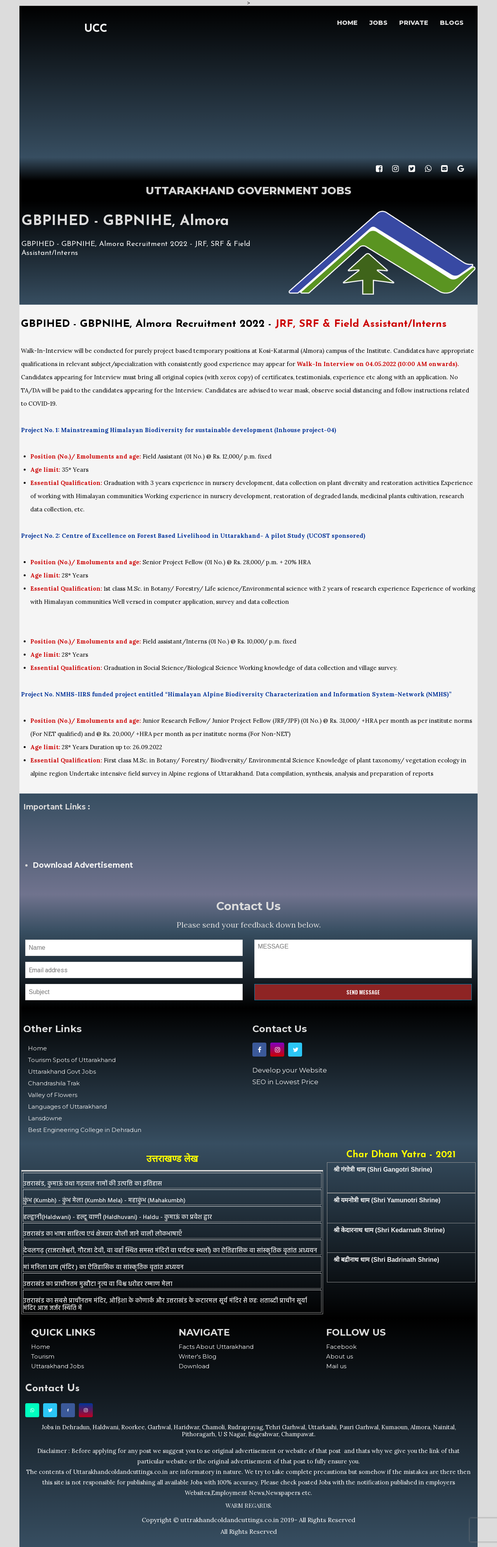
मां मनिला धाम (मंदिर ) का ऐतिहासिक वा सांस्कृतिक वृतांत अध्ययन (103, 1268)
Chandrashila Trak (54, 1083)
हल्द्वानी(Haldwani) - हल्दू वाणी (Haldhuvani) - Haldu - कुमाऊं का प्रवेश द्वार (117, 1217)
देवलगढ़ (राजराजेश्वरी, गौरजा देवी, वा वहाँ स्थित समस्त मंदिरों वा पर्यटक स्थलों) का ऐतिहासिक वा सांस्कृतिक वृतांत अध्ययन (170, 1251)
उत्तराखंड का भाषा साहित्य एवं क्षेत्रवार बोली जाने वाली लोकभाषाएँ (102, 1234)
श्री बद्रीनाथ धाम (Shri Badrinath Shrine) (386, 1259)
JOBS (378, 22)
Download (194, 1366)
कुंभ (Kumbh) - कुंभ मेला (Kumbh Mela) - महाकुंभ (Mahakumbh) (104, 1201)
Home (37, 1048)
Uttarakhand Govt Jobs (62, 1071)
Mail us (336, 1366)
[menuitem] (101, 1347)
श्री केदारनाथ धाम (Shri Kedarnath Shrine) (389, 1230)
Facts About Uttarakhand (216, 1346)
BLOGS (452, 22)
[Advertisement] (248, 99)
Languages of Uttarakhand (67, 1106)
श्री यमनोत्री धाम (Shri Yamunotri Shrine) (387, 1200)
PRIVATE (413, 22)
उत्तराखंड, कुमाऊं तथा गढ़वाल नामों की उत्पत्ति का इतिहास (92, 1184)
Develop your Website (289, 1070)
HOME (347, 22)
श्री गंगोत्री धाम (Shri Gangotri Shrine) (383, 1169)
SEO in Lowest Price (285, 1082)
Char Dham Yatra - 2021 (401, 1155)
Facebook (341, 1346)
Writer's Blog (197, 1356)
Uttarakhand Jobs (57, 1366)
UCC (95, 29)
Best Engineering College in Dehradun (84, 1130)
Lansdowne (45, 1118)
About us (339, 1356)
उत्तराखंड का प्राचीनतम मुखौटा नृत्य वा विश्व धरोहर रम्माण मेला (97, 1284)
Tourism (42, 1356)
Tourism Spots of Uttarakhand (72, 1060)
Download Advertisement (83, 865)
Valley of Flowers (52, 1095)
